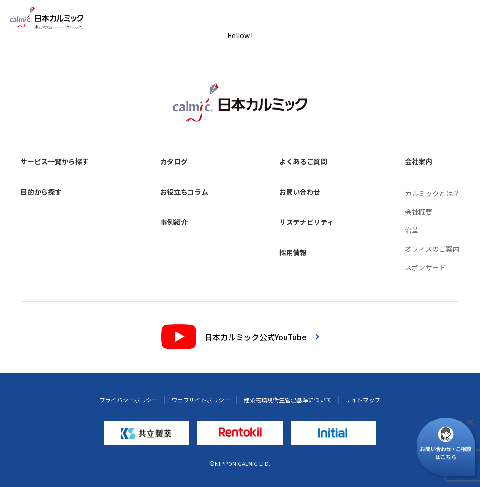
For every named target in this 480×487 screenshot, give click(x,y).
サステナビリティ (306, 222)
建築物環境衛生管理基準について (288, 400)
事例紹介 (174, 222)
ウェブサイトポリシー (200, 400)
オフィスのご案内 (432, 249)
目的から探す (41, 192)
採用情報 (293, 252)
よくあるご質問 (303, 161)
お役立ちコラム (184, 192)
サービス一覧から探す (55, 161)
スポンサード (425, 267)
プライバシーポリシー (128, 400)
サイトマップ (362, 400)
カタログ (174, 161)
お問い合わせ (299, 192)
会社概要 (418, 212)
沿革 (411, 230)
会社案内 (418, 161)
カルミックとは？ (432, 193)
